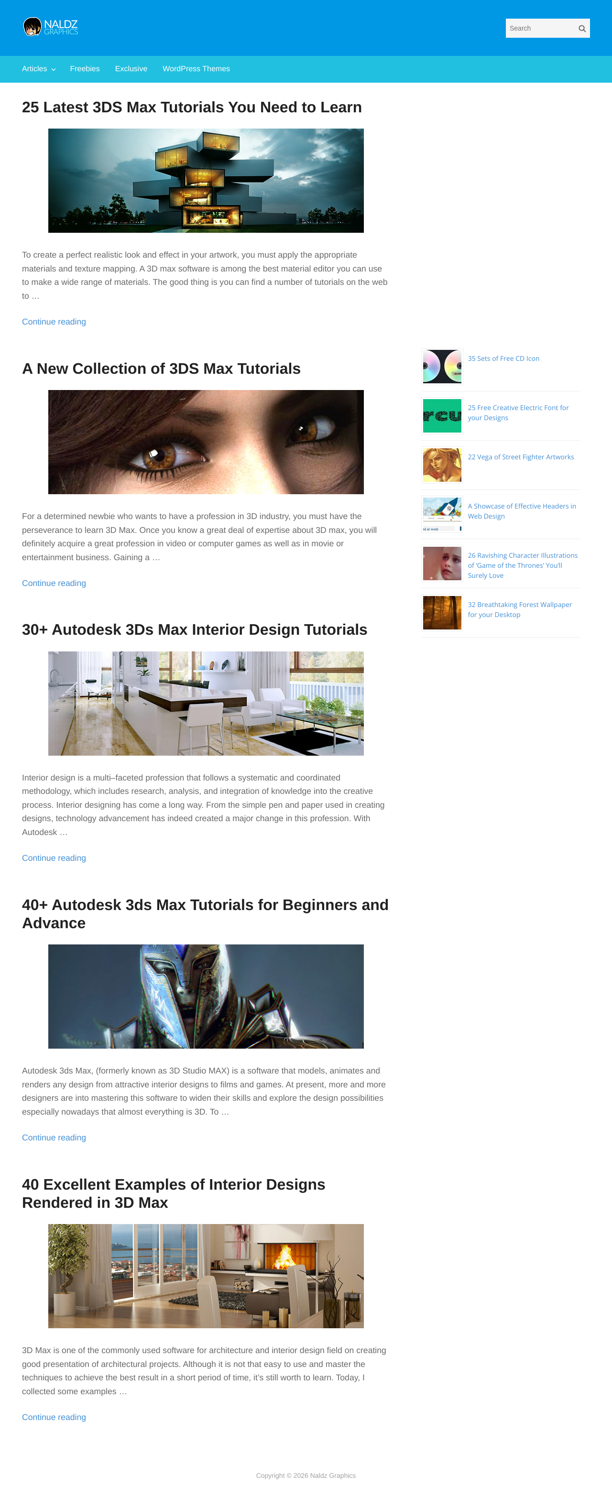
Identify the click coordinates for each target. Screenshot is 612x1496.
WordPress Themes (196, 69)
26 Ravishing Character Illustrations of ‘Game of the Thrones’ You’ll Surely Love (523, 565)
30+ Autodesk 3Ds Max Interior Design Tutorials (195, 629)
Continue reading (54, 321)
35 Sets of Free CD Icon (504, 358)
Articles (34, 69)
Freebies (84, 69)
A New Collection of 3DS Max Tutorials (161, 368)
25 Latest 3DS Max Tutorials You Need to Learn (192, 107)
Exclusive (131, 69)
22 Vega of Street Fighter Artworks (521, 457)
